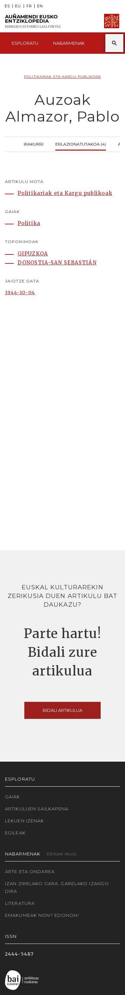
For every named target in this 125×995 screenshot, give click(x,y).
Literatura (20, 903)
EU (18, 6)
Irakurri (33, 143)
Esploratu (25, 43)
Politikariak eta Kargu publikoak (62, 76)
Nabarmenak (69, 43)
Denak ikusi (61, 853)
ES (7, 6)
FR (29, 6)
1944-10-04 (20, 292)
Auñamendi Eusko (33, 21)
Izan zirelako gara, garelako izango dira (57, 887)
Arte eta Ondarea (30, 871)
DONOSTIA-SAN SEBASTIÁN (57, 262)
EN (40, 6)
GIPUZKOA (33, 253)
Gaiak (12, 796)
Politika (29, 223)
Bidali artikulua (62, 710)
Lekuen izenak (24, 820)
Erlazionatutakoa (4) (80, 143)
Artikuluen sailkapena (37, 808)
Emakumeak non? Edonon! (42, 915)
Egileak (15, 832)
